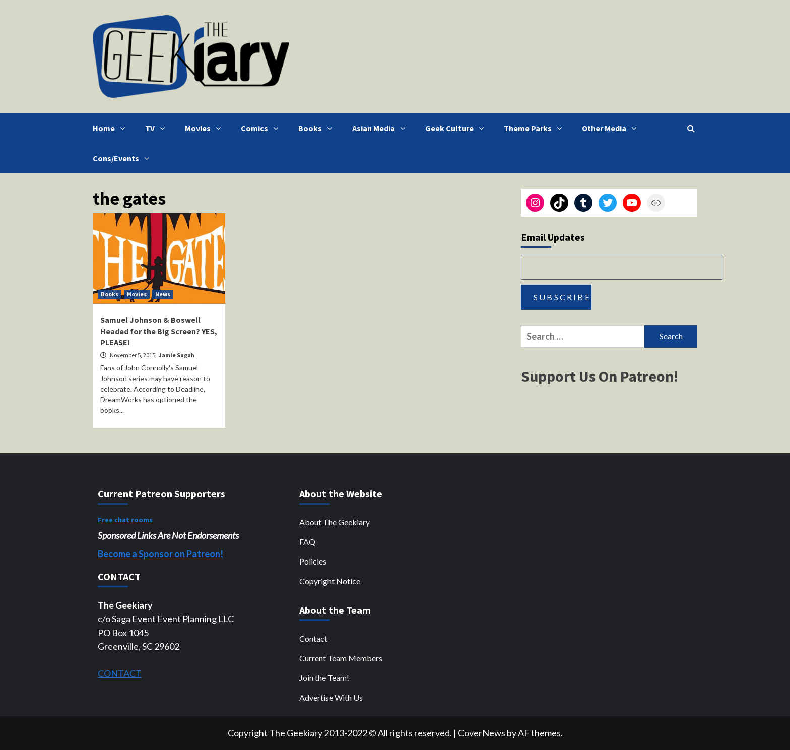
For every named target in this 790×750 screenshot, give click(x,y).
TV (157, 128)
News (162, 294)
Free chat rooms (125, 519)
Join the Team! (324, 677)
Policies (312, 561)
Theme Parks (535, 128)
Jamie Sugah (176, 355)
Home (111, 128)
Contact (313, 638)
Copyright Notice (329, 581)
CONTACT (120, 673)
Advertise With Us (331, 697)
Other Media (611, 128)
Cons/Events (123, 158)
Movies (205, 128)
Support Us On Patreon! (599, 376)
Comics (262, 128)
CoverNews (481, 732)
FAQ (307, 541)
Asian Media (381, 128)
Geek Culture (457, 128)
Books (317, 128)
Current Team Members (340, 658)
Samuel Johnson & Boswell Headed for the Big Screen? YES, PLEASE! (158, 331)
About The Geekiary (334, 522)
